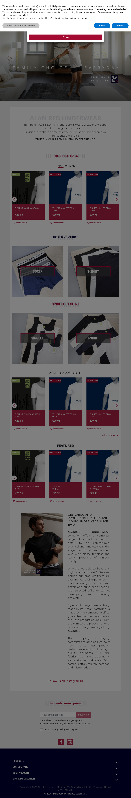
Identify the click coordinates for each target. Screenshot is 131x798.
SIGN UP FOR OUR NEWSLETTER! (74, 26)
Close (65, 37)
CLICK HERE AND (48, 26)
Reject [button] (102, 792)
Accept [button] (120, 792)
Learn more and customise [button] (21, 792)
